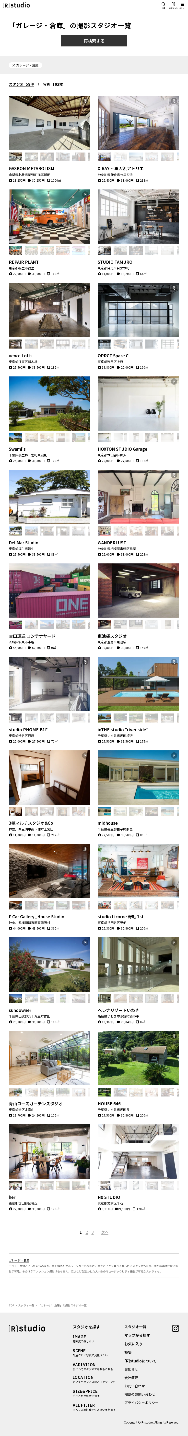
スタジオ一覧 (135, 1326)
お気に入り (133, 1343)
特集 (128, 1352)
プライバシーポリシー (141, 1402)
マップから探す (137, 1335)
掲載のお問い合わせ (139, 1394)
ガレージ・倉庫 (19, 1260)
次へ (104, 1232)
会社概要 (131, 1377)
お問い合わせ (134, 1385)
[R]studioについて (140, 1360)
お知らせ (131, 1369)
